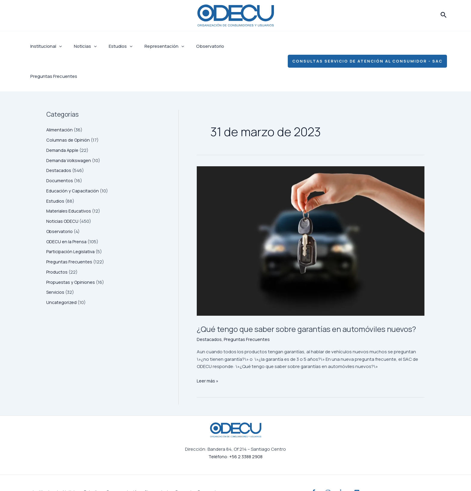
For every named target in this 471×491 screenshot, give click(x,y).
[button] (443, 15)
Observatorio (197, 46)
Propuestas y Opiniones (71, 252)
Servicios (55, 262)
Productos (57, 242)
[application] (57, 46)
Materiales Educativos (69, 181)
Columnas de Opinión (68, 110)
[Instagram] (334, 474)
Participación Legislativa (71, 221)
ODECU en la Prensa (66, 211)
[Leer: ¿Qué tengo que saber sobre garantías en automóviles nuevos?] (310, 211)
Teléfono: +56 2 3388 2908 (235, 438)
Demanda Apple (63, 120)
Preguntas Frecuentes (243, 46)
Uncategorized (62, 272)
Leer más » (208, 362)
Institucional (44, 46)
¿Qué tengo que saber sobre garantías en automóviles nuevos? (308, 304)
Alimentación (60, 100)
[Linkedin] (354, 474)
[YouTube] (375, 474)
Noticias (80, 46)
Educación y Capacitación (74, 161)
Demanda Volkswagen (69, 130)
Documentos (60, 150)
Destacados (59, 140)
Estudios (113, 46)
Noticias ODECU (63, 191)
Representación (154, 46)
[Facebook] (313, 474)
